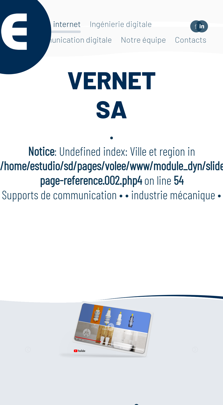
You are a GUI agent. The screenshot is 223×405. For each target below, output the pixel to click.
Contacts (190, 39)
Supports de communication (59, 194)
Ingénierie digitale (121, 24)
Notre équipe (143, 39)
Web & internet (55, 24)
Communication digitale (70, 39)
